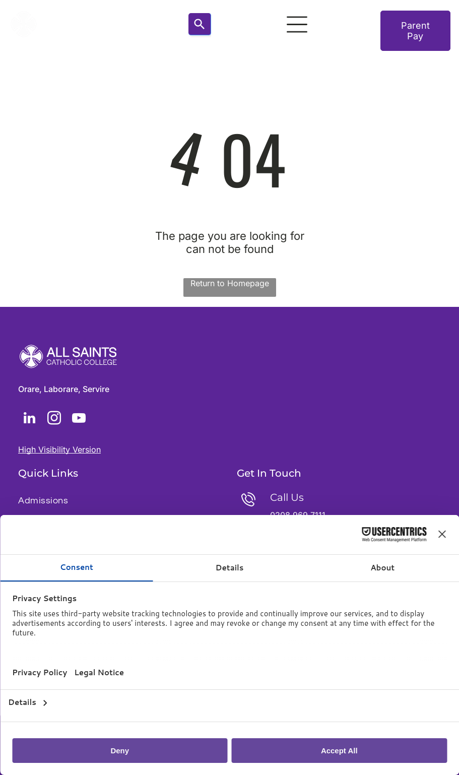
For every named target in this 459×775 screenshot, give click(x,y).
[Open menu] (297, 24)
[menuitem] (120, 500)
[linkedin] (29, 419)
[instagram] (54, 419)
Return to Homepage (229, 283)
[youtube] (79, 419)
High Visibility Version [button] (59, 449)
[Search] (199, 24)
